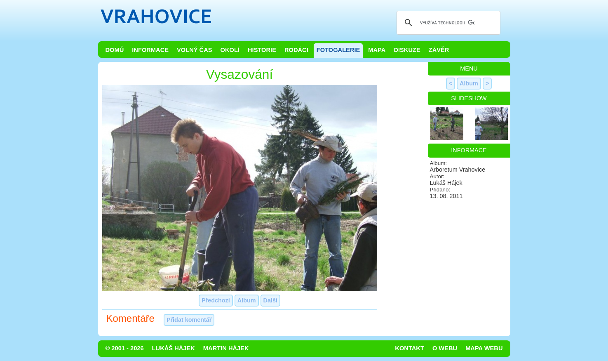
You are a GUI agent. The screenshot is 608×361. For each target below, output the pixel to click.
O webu (444, 348)
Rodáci (296, 50)
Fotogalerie (338, 50)
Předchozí (216, 300)
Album (246, 300)
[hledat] (447, 23)
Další (270, 300)
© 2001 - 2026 (125, 348)
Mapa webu (483, 348)
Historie (262, 50)
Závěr (439, 50)
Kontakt (409, 348)
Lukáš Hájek (173, 348)
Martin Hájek (226, 348)
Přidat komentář (189, 319)
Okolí (230, 50)
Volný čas (194, 50)
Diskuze (407, 50)
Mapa (376, 50)
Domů (115, 50)
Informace (150, 50)
